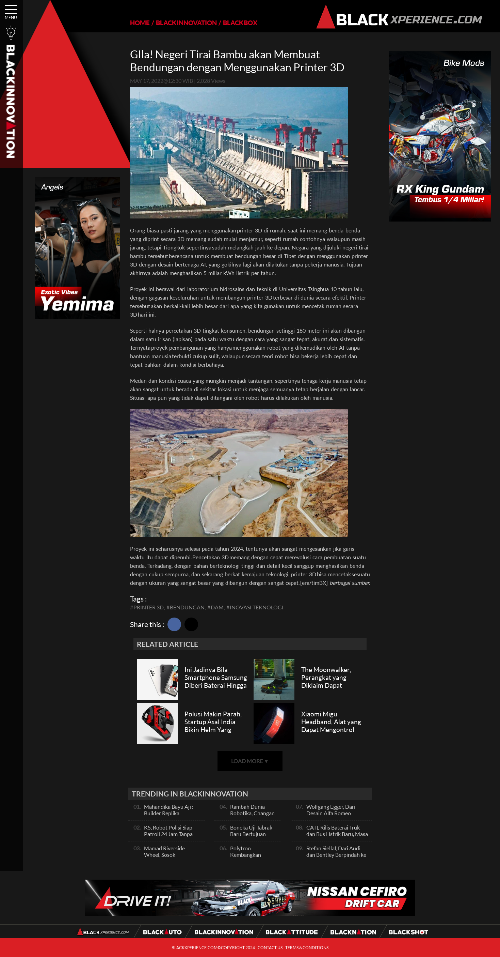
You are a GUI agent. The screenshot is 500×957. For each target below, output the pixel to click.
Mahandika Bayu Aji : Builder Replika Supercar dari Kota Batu (172, 813)
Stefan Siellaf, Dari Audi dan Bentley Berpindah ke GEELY (336, 854)
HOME (140, 23)
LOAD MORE (250, 761)
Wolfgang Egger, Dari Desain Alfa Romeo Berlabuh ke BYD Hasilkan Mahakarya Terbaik (337, 816)
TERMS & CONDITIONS (306, 947)
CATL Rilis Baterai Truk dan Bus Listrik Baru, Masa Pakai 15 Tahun (337, 834)
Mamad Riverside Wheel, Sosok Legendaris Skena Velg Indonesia (170, 858)
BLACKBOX (240, 23)
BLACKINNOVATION (186, 23)
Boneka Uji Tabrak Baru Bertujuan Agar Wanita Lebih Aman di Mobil (251, 837)
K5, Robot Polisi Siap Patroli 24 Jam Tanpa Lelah (168, 834)
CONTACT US (270, 947)
